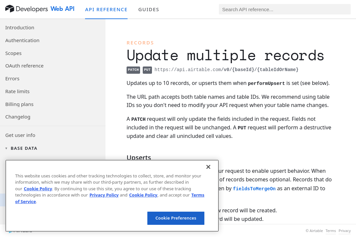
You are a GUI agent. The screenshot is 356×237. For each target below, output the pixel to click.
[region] (112, 196)
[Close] (208, 167)
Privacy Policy (104, 195)
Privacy (345, 230)
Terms (331, 230)
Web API (62, 9)
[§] (121, 157)
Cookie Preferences (175, 218)
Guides (148, 9)
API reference (106, 9)
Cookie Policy (38, 189)
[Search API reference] (285, 9)
